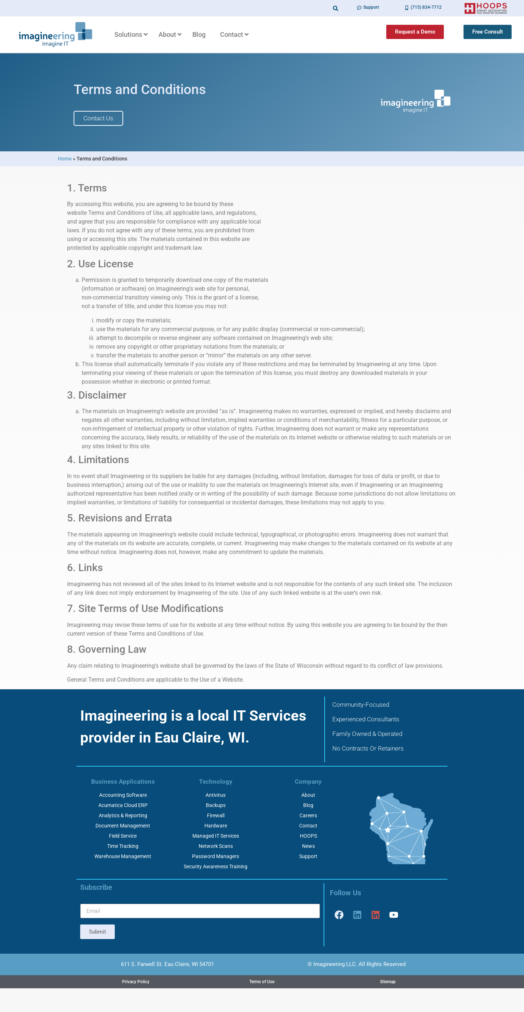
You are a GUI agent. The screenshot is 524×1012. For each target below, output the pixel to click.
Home (65, 159)
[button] (336, 8)
